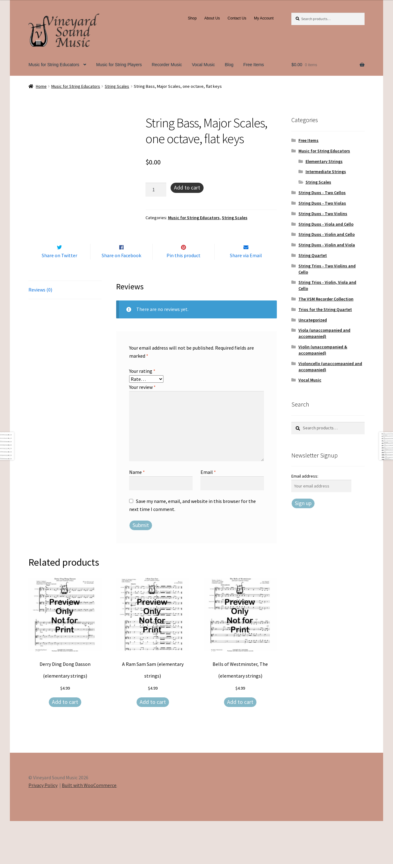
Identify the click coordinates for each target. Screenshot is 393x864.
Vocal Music (203, 64)
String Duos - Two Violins (322, 213)
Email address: (304, 476)
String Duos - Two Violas (322, 203)
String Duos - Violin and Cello (326, 234)
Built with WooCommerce (89, 828)
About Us (212, 18)
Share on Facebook (121, 299)
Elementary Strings (324, 161)
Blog (229, 64)
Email (208, 515)
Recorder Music (167, 64)
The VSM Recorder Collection (325, 299)
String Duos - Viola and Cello (325, 224)
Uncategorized (312, 320)
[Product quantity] (156, 190)
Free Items (253, 64)
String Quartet (312, 255)
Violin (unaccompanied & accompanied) (322, 350)
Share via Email (246, 299)
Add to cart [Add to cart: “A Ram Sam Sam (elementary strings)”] (153, 744)
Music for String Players (119, 64)
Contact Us (237, 18)
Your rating (142, 414)
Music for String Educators (53, 64)
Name (137, 515)
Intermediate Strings (326, 171)
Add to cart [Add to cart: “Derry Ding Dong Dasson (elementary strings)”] (65, 744)
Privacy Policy (42, 828)
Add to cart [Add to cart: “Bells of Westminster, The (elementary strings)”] (240, 744)
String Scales (117, 86)
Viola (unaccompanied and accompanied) (324, 333)
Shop (192, 18)
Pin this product (184, 299)
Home (41, 86)
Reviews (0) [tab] (40, 333)
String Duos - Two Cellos (322, 192)
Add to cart (187, 187)
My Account (263, 18)
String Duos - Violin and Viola (326, 245)
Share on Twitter (59, 299)
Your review (142, 430)
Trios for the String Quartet (325, 309)
